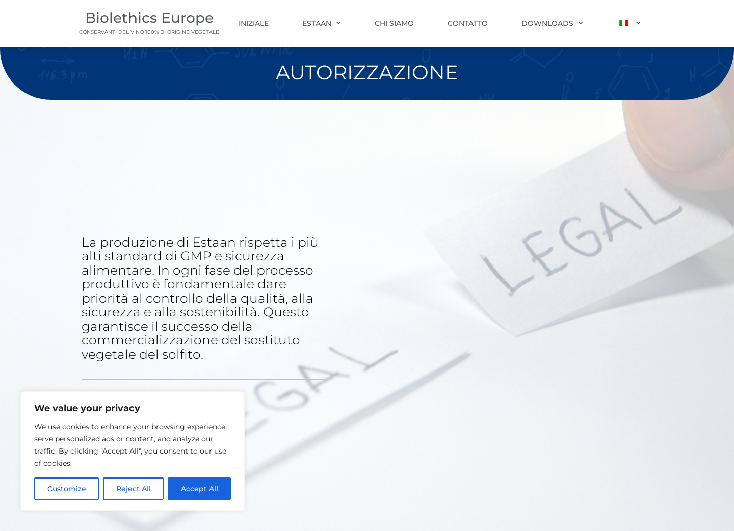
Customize (66, 488)
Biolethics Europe (149, 17)
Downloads (552, 23)
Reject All (133, 488)
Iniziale (254, 23)
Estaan (321, 23)
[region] (132, 451)
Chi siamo (394, 23)
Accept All (199, 488)
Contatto (468, 23)
